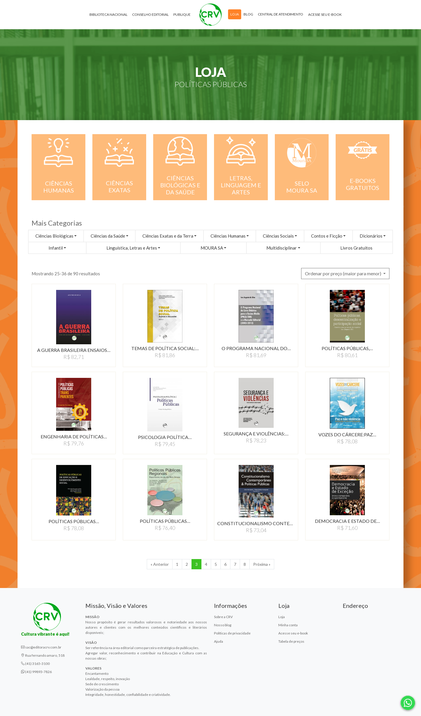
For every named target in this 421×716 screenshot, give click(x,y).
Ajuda (218, 641)
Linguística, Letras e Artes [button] (131, 247)
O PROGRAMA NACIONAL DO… (256, 348)
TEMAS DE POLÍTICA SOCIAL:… (165, 348)
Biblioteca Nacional (108, 14)
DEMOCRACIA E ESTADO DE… (347, 521)
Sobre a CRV (223, 617)
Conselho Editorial (150, 14)
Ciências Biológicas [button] (54, 235)
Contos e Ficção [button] (326, 235)
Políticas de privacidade (232, 633)
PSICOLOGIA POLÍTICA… (165, 437)
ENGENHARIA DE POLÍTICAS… (74, 436)
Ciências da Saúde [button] (108, 235)
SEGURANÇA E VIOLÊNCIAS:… (256, 433)
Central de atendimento (280, 14)
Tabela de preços (291, 641)
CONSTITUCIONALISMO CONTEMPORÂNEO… (256, 523)
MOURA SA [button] (212, 247)
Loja (234, 14)
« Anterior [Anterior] (160, 564)
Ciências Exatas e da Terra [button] (167, 235)
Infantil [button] (56, 247)
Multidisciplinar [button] (281, 247)
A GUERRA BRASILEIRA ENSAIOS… (74, 350)
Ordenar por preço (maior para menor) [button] (343, 273)
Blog (248, 14)
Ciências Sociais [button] (278, 235)
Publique (182, 14)
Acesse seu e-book (325, 14)
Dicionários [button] (371, 235)
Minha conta (288, 625)
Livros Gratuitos (356, 247)
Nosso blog (222, 625)
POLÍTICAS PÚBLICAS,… (347, 348)
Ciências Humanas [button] (228, 235)
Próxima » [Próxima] (261, 564)
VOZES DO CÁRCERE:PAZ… (347, 434)
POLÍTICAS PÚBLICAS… (74, 521)
